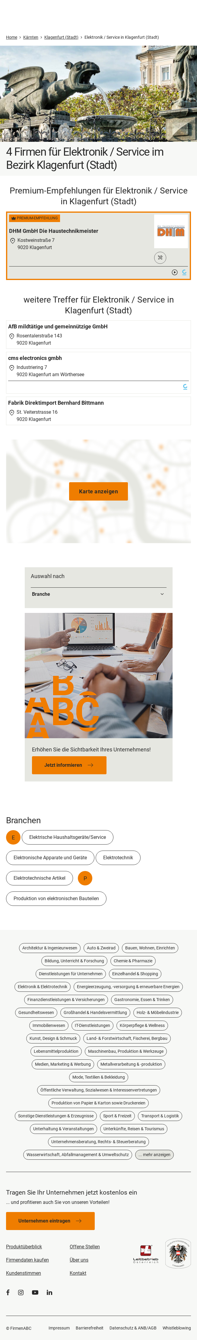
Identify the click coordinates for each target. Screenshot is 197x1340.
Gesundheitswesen (36, 1012)
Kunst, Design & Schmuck (53, 1038)
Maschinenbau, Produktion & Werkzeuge (126, 1051)
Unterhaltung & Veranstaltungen (63, 1128)
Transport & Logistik (160, 1115)
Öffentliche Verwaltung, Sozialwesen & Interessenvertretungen (98, 1090)
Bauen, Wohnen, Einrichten (150, 948)
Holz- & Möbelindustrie (158, 1012)
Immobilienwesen (49, 1025)
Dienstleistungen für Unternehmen (71, 973)
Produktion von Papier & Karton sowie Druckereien (98, 1103)
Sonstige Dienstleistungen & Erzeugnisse (56, 1115)
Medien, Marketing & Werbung (63, 1064)
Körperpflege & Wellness (142, 1025)
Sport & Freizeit (117, 1115)
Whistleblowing (177, 1328)
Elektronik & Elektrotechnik (42, 986)
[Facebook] (8, 1292)
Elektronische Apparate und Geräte (50, 857)
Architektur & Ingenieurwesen (49, 948)
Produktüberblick (24, 1247)
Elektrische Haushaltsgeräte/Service (67, 837)
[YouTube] (35, 1292)
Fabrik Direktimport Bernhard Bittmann (56, 403)
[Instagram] (21, 1292)
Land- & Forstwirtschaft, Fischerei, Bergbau (127, 1038)
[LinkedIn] (49, 1292)
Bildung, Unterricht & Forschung (74, 960)
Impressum (59, 1328)
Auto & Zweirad (101, 948)
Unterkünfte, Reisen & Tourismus (133, 1128)
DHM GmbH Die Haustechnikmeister (53, 231)
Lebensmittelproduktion (56, 1051)
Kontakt (78, 1273)
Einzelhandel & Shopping (135, 973)
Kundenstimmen (23, 1273)
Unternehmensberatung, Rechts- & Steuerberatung (98, 1141)
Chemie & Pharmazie (133, 960)
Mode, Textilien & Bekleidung (98, 1077)
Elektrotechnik (118, 857)
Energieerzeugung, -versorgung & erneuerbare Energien (128, 986)
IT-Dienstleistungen (92, 1025)
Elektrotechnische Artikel (39, 878)
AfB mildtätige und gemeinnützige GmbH (58, 326)
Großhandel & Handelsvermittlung (95, 1012)
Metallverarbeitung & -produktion (131, 1064)
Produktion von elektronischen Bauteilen (56, 898)
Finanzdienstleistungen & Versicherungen (66, 999)
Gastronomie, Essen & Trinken (142, 999)
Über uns (79, 1260)
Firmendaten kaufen (27, 1260)
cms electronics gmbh (35, 358)
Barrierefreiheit (89, 1328)
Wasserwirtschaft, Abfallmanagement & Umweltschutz (78, 1154)
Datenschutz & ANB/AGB (133, 1328)
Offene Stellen (85, 1247)
